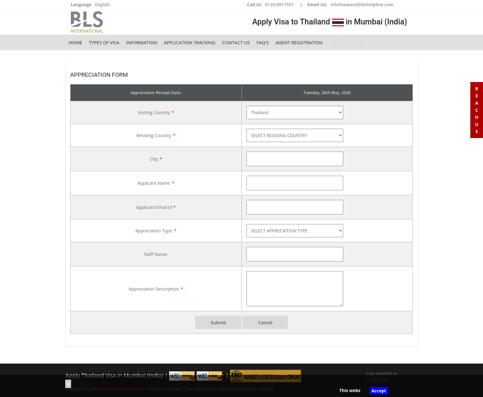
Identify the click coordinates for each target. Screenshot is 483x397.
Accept (378, 391)
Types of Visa (104, 42)
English (102, 4)
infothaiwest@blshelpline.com (361, 4)
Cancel (265, 322)
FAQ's (263, 42)
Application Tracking (189, 42)
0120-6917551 (279, 4)
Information (141, 42)
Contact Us (236, 42)
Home (75, 42)
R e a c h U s (476, 110)
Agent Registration (299, 42)
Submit (218, 322)
